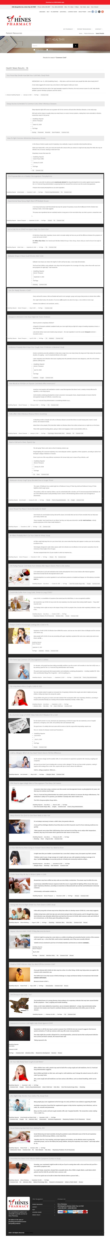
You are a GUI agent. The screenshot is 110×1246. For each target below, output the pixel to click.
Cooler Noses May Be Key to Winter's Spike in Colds (28, 874)
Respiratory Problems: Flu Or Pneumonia (44, 616)
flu (83, 207)
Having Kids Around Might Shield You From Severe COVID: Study (32, 905)
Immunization (49, 985)
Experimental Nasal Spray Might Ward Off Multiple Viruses (28, 201)
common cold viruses (40, 977)
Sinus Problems (56, 132)
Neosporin (87, 332)
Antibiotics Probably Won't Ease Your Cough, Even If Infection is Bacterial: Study (36, 347)
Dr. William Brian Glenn (39, 240)
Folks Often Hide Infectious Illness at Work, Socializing (28, 414)
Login (89, 11)
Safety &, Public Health (71, 1182)
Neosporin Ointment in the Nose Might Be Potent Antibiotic (29, 317)
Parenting (35, 284)
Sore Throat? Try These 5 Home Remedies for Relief (28, 509)
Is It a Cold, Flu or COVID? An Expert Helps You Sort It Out (28, 229)
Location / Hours (72, 11)
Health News (38, 50)
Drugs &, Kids (49, 838)
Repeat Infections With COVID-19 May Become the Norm (30, 931)
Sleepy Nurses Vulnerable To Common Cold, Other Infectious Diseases (31, 104)
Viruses (50, 220)
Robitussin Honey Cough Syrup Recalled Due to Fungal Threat (31, 480)
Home (80, 33)
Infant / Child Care (58, 706)
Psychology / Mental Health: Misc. (56, 433)
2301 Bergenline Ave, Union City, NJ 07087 (24, 7)
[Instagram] (96, 11)
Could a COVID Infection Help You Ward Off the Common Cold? (32, 964)
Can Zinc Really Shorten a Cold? (19, 290)
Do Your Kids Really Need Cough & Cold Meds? (26, 1062)
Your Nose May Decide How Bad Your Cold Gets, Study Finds (28, 75)
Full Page (36, 95)
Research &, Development (43, 1053)
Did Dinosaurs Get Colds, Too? (21, 995)
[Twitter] (99, 11)
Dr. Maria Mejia (44, 859)
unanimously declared (60, 182)
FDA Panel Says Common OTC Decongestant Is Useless (29, 660)
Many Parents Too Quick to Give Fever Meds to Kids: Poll (30, 815)
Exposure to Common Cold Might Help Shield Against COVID (31, 1023)
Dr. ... (41, 638)
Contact (98, 29)
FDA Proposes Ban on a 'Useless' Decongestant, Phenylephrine (30, 176)
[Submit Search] (75, 46)
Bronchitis (47, 132)
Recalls (48, 500)
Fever (38, 474)
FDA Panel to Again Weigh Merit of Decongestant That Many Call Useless (35, 783)
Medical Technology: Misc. (41, 1182)
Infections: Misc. (60, 616)
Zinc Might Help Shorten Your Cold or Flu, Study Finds (29, 1096)
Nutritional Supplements (54, 1119)
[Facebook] (93, 11)
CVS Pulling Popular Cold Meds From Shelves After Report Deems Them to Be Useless (40, 566)
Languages (42, 11)
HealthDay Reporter (38, 118)
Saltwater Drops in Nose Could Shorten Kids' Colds (25, 256)
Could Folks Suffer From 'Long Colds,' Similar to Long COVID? (31, 592)
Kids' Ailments (55, 865)
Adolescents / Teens (15, 1149)
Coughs (42, 377)
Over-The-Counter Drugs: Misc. (77, 583)
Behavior (68, 433)
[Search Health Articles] (52, 46)
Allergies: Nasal (50, 774)
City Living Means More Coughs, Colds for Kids (26, 686)
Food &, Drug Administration (52, 192)
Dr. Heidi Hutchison (86, 520)
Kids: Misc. (46, 706)
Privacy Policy (36, 1214)
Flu (33, 170)
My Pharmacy (68, 29)
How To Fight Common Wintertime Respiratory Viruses (26, 138)
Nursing (34, 132)
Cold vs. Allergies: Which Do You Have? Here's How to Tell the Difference (35, 753)
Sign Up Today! (82, 11)
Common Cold (44, 95)
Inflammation (42, 1119)
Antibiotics (51, 338)
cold (61, 300)
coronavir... (86, 942)
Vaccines (41, 650)
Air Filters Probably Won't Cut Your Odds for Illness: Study (30, 535)
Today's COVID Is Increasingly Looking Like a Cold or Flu (29, 625)
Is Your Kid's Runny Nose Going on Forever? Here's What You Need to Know (36, 848)
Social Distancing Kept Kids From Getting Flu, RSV (27, 1128)
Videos (50, 50)
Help (48, 11)
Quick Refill (63, 11)
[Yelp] (102, 11)
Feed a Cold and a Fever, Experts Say (22, 442)
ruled (35, 579)
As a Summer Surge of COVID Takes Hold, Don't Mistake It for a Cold (33, 715)
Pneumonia (40, 132)
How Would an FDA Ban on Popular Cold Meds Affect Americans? (32, 383)
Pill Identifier (54, 11)
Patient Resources (84, 29)
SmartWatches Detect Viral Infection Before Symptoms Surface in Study (35, 1159)
